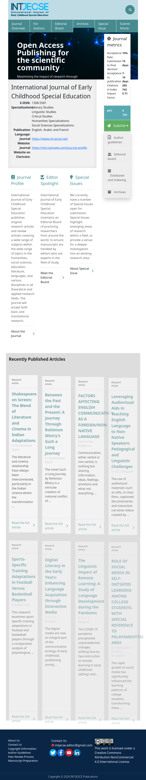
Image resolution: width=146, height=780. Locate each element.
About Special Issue (81, 270)
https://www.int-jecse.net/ (50, 139)
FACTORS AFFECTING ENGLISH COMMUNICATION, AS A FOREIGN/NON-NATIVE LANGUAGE (91, 423)
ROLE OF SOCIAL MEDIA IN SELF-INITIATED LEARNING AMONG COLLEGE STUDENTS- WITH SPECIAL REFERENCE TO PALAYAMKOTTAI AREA (124, 607)
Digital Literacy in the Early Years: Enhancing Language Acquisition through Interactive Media (56, 592)
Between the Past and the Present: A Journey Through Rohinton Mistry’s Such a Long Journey (55, 431)
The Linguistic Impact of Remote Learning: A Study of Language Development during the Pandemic (91, 592)
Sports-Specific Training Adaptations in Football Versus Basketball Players (24, 586)
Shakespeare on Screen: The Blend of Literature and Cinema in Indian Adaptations (24, 424)
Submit (119, 125)
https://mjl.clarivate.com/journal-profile (59, 148)
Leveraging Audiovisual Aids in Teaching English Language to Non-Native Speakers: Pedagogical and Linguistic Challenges (123, 438)
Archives (120, 192)
